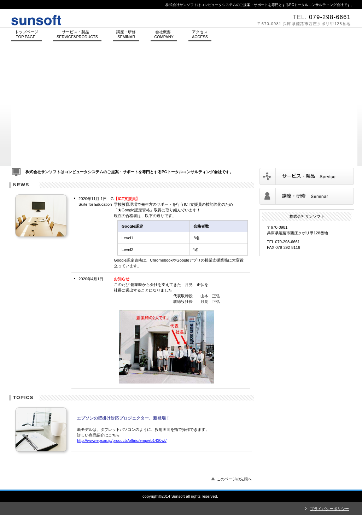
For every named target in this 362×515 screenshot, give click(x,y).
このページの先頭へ (234, 479)
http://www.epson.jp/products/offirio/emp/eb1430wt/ (122, 440)
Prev (13, 109)
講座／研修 (306, 196)
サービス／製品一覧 (306, 176)
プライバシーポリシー (329, 509)
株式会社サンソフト (106, 18)
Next (355, 109)
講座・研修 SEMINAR (126, 34)
